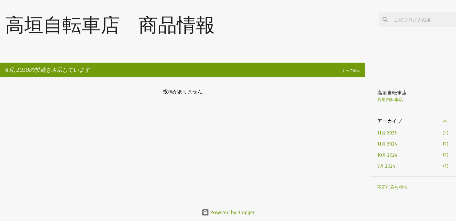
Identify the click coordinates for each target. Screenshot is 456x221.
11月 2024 (387, 144)
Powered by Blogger (228, 212)
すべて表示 (351, 70)
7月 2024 (386, 166)
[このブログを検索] (423, 19)
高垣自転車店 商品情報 (110, 24)
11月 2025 (387, 133)
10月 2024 (387, 155)
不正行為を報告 (392, 187)
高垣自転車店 (390, 99)
